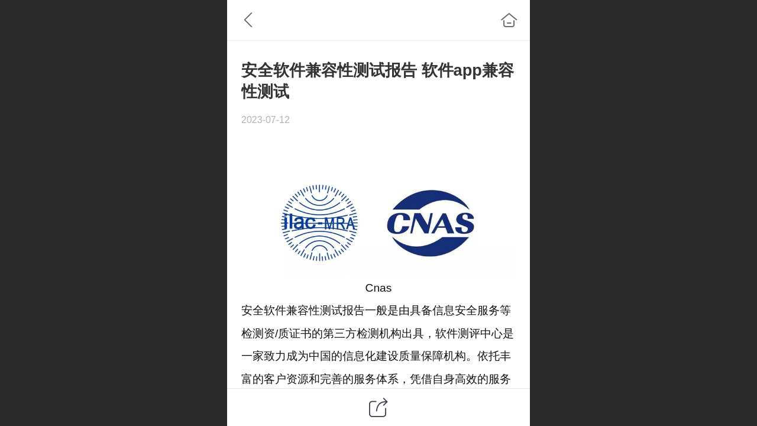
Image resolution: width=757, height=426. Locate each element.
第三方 (340, 333)
